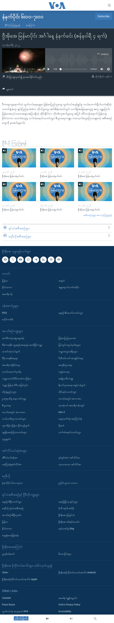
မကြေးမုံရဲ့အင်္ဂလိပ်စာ (12, 464)
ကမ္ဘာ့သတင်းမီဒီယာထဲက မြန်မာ (16, 378)
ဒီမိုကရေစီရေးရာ (10, 358)
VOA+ (5, 572)
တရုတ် (61, 280)
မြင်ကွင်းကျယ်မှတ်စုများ (69, 344)
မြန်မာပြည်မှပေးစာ (67, 338)
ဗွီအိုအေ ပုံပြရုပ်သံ (66, 515)
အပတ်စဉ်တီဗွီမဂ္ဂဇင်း (11, 515)
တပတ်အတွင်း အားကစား (13, 412)
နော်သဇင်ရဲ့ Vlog (66, 528)
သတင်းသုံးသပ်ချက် (11, 351)
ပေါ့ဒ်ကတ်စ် (7, 319)
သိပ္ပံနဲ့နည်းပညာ (9, 391)
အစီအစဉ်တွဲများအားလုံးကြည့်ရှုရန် (97, 215)
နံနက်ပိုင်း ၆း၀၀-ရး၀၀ (12, 483)
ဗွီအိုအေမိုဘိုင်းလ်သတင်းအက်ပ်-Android (77, 572)
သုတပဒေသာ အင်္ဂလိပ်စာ (69, 464)
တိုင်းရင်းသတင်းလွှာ (67, 391)
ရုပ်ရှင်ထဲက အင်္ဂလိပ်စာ (69, 457)
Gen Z (61, 412)
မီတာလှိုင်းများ (64, 554)
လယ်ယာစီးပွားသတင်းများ (14, 418)
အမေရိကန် (7, 294)
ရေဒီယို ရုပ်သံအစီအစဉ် (13, 508)
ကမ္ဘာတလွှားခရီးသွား (67, 351)
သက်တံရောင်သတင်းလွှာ (69, 432)
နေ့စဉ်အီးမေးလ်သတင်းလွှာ (70, 312)
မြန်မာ (5, 280)
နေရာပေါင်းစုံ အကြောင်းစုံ (70, 418)
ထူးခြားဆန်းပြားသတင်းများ (14, 432)
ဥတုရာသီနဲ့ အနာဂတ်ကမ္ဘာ (14, 398)
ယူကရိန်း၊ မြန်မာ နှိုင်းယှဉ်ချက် (16, 425)
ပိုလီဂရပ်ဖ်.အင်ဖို (66, 508)
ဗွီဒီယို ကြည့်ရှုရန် (12, 25)
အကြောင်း (30, 25)
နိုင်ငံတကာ (7, 287)
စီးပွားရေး (6, 405)
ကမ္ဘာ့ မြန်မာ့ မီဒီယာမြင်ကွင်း (15, 385)
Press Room (8, 604)
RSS (4, 312)
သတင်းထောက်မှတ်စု (11, 371)
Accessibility (64, 611)
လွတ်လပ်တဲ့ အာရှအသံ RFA (15, 611)
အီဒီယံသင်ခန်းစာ (10, 457)
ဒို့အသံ (61, 425)
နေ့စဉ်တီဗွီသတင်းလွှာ (12, 501)
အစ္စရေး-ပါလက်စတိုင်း (68, 287)
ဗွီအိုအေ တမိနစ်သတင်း (69, 521)
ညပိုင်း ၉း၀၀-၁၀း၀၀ (68, 483)
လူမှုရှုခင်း (6, 438)
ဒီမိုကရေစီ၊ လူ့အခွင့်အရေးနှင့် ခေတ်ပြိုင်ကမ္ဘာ (22, 344)
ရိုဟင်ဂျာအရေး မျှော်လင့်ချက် (72, 385)
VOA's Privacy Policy (69, 604)
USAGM (6, 597)
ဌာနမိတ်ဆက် (8, 554)
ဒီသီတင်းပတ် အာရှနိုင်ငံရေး (70, 358)
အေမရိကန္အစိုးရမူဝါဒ (67, 597)
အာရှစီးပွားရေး (65, 364)
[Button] (7, 90)
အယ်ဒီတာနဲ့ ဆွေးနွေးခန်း (13, 338)
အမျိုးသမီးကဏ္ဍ (65, 378)
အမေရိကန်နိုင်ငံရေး (11, 364)
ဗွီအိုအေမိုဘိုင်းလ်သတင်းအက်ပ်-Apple (19, 579)
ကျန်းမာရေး (64, 371)
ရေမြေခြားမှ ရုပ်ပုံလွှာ (68, 501)
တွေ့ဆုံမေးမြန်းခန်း (10, 535)
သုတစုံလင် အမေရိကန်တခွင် (71, 405)
